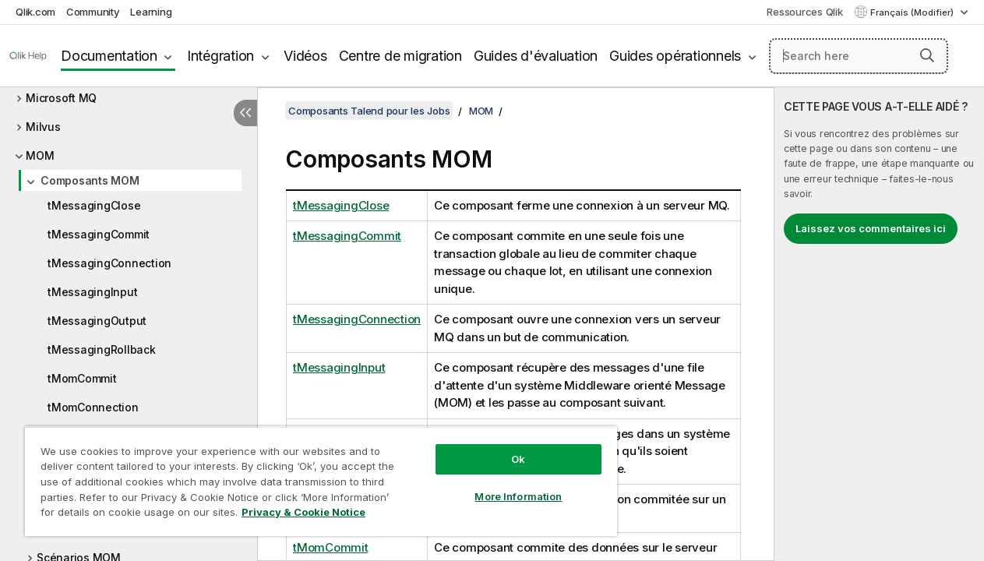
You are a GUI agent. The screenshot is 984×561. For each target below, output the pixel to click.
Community (93, 11)
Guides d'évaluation (536, 56)
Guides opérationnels (675, 56)
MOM (40, 155)
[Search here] (859, 56)
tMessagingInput (92, 291)
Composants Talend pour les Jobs (369, 110)
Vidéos (305, 56)
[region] (310, 475)
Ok (500, 447)
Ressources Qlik (804, 11)
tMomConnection (93, 407)
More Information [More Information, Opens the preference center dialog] (500, 484)
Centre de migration (400, 56)
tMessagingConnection (109, 263)
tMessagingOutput (97, 320)
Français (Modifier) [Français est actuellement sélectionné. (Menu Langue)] (913, 12)
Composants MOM (90, 180)
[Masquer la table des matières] (245, 113)
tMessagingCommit (99, 234)
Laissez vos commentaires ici (870, 228)
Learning (150, 11)
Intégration (220, 56)
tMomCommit (82, 378)
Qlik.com (35, 11)
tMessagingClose (94, 205)
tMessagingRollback (102, 349)
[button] (927, 55)
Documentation (109, 56)
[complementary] (879, 324)
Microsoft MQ (61, 97)
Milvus (43, 126)
